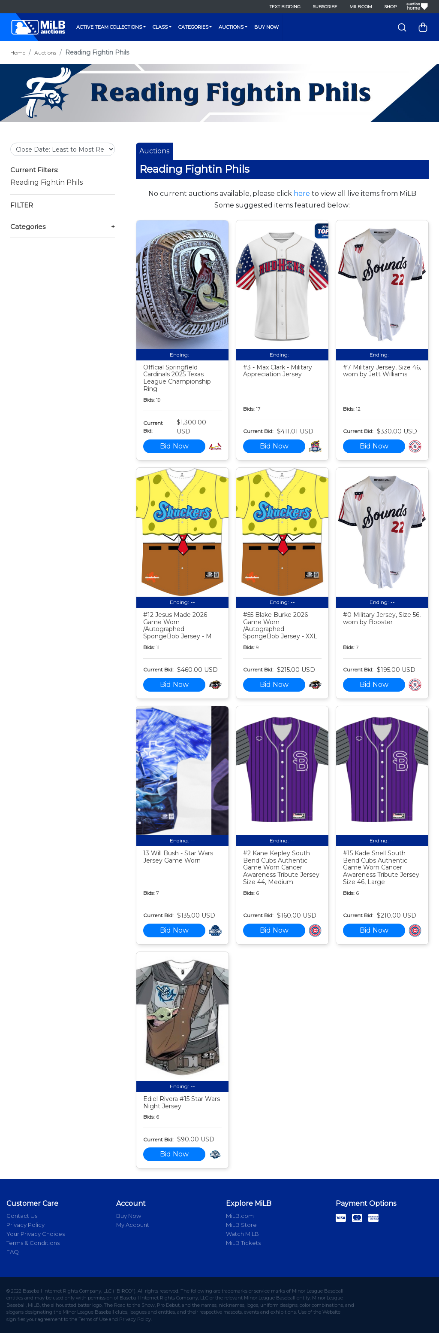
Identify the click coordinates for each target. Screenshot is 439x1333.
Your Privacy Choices (35, 1233)
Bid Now (174, 446)
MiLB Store (241, 1224)
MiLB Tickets (243, 1242)
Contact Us (21, 1215)
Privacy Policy (25, 1224)
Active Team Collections (109, 27)
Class (160, 27)
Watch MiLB (242, 1233)
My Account (132, 1224)
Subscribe (325, 6)
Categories (193, 27)
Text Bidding (285, 6)
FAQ (12, 1251)
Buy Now (266, 27)
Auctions (231, 27)
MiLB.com (360, 6)
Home (17, 52)
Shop (390, 6)
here (302, 193)
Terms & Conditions (33, 1242)
